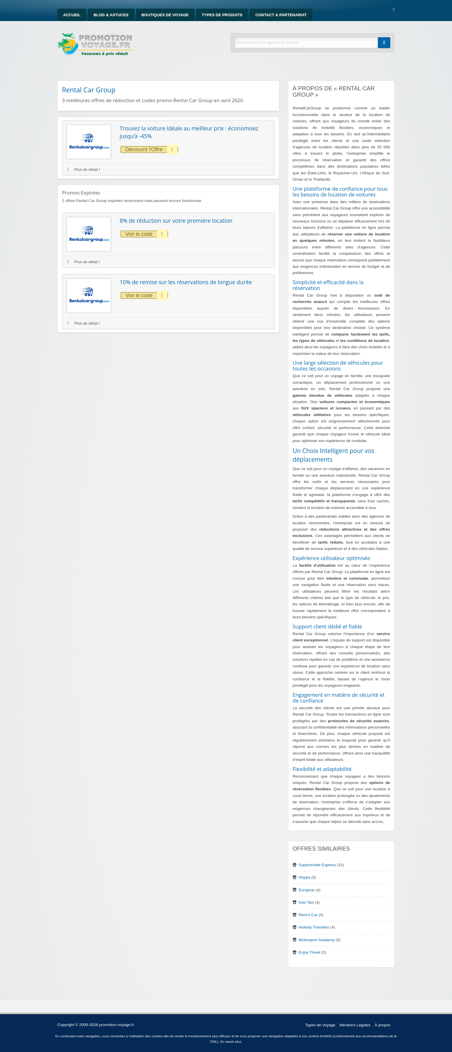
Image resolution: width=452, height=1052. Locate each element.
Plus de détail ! (83, 169)
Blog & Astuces (110, 15)
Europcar (306, 890)
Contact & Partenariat (281, 15)
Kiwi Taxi (306, 902)
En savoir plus (230, 1041)
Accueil (71, 15)
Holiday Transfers (314, 927)
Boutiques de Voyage (165, 15)
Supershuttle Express (317, 865)
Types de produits (222, 15)
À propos (382, 1025)
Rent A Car (308, 915)
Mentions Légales (355, 1025)
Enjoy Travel (309, 952)
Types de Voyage (320, 1025)
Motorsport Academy (317, 940)
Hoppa (304, 877)
